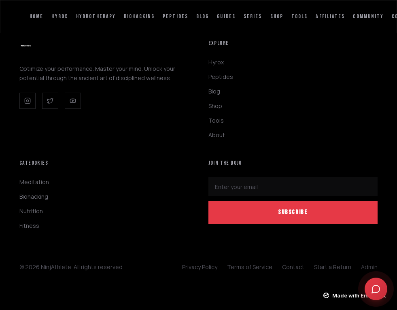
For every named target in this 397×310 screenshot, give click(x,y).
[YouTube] (73, 101)
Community (368, 16)
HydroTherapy (96, 16)
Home (36, 16)
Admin (369, 267)
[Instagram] (27, 101)
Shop (276, 16)
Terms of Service (249, 267)
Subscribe (293, 212)
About (216, 135)
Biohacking (139, 16)
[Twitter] (50, 101)
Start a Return (332, 267)
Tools (299, 16)
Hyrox (59, 16)
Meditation (34, 182)
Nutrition (31, 211)
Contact (293, 267)
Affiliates (330, 16)
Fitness (29, 225)
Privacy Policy (199, 267)
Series (253, 16)
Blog (202, 16)
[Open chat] (376, 289)
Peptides (175, 16)
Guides (226, 16)
